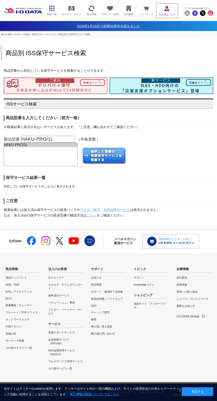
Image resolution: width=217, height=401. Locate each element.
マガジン (139, 277)
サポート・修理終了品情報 (107, 291)
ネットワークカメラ (17, 319)
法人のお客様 (57, 269)
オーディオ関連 (15, 340)
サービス (54, 324)
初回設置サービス (116, 210)
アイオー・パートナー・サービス (65, 311)
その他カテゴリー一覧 (19, 347)
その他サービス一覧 (60, 368)
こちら (92, 215)
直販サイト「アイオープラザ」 (150, 305)
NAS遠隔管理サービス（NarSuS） (61, 352)
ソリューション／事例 (61, 302)
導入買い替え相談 (101, 326)
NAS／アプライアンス (19, 291)
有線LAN (11, 333)
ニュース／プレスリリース (192, 298)
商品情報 (12, 269)
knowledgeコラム (144, 284)
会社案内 (181, 277)
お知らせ (96, 277)
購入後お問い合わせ (103, 333)
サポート (97, 269)
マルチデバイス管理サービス (65, 361)
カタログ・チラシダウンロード (65, 286)
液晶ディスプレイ (16, 277)
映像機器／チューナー (19, 305)
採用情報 (181, 284)
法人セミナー (56, 277)
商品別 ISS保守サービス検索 (75, 34)
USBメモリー (14, 326)
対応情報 (96, 284)
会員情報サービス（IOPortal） (59, 341)
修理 (93, 319)
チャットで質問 (100, 312)
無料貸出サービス (59, 295)
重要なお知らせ (185, 306)
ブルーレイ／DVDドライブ (22, 312)
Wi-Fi (9, 298)
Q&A (94, 305)
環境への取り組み (187, 291)
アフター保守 (90, 210)
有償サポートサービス (44, 34)
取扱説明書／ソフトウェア (107, 298)
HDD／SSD (12, 284)
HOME (8, 34)
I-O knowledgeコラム (199, 8)
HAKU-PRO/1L (40, 145)
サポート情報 (22, 34)
